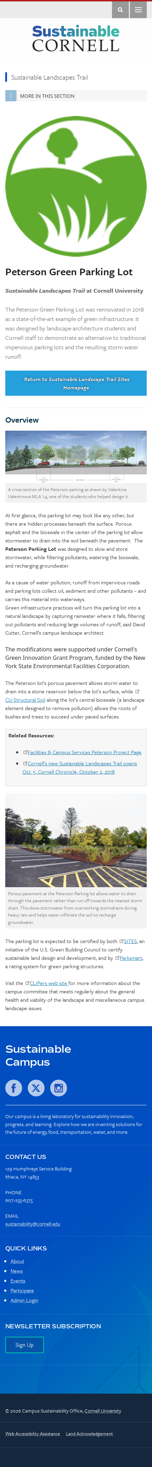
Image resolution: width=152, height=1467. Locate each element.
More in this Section (39, 95)
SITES (130, 941)
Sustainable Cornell (76, 38)
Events (18, 1280)
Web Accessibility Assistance (32, 1433)
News (17, 1271)
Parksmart (131, 958)
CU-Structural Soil (25, 699)
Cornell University (103, 1410)
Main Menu (138, 9)
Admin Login (24, 1300)
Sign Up (24, 1345)
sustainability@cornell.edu (32, 1223)
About (17, 1261)
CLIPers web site (49, 983)
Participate (22, 1290)
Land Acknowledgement (89, 1433)
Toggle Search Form (120, 9)
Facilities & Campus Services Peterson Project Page (84, 752)
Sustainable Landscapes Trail (49, 77)
